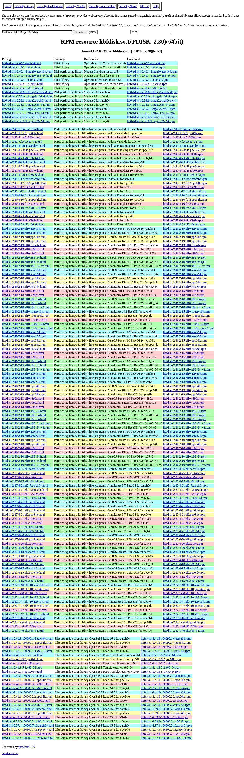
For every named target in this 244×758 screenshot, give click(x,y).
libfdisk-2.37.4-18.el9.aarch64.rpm (184, 551)
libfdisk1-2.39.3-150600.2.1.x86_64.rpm (165, 721)
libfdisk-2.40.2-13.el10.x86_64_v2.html (26, 423)
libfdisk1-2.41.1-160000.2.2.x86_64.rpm (165, 704)
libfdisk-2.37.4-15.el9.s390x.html (22, 576)
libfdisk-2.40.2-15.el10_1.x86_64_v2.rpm (188, 328)
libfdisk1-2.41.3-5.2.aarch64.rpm (161, 655)
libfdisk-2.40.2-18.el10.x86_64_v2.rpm (187, 307)
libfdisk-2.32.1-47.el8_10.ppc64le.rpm (186, 605)
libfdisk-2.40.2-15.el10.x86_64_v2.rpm (187, 369)
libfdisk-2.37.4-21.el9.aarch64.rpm (184, 502)
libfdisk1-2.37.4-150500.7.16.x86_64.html (27, 738)
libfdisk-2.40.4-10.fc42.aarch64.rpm (185, 195)
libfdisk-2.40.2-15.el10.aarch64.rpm (185, 332)
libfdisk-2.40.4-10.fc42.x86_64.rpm (184, 207)
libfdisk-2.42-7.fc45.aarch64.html (22, 129)
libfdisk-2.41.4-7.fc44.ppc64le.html (23, 149)
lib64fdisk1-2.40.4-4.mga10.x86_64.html (27, 75)
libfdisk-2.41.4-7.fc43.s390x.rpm (183, 170)
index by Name (128, 6)
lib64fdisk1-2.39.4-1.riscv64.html (22, 84)
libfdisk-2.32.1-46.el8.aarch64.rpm (184, 618)
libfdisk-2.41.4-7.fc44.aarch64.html (23, 145)
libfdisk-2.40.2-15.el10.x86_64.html (24, 361)
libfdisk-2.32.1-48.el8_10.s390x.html (24, 593)
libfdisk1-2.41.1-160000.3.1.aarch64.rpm (166, 675)
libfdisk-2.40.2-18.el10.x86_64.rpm (184, 299)
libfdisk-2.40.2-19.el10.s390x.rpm (183, 249)
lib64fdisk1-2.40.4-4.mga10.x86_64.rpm (151, 75)
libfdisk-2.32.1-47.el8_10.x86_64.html (25, 614)
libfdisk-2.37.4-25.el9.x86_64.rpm (184, 481)
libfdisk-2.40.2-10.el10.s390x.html (23, 448)
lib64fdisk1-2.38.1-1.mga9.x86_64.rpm (151, 104)
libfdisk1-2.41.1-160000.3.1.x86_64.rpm (165, 688)
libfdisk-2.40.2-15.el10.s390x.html (23, 353)
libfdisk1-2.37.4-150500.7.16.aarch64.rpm (166, 725)
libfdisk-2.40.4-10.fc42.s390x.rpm (183, 203)
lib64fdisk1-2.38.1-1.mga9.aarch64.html (26, 100)
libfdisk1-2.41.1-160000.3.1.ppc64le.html (27, 680)
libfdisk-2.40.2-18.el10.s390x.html (23, 290)
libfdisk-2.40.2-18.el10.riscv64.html (24, 286)
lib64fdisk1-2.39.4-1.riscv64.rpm (147, 84)
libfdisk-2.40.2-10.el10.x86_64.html (24, 456)
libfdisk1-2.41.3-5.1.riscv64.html (22, 671)
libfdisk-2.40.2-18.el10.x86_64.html (24, 299)
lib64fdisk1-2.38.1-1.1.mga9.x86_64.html (27, 96)
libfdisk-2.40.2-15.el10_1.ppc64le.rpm (186, 315)
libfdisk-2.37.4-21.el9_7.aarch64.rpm (185, 485)
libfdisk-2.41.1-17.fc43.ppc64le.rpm (185, 183)
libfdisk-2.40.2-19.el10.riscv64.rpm (184, 245)
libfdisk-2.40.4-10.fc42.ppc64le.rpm (185, 199)
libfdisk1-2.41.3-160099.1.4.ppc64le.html (27, 642)
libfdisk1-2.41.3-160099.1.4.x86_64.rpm (165, 651)
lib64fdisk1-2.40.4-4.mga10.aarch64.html (27, 71)
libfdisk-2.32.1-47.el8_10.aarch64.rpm (186, 601)
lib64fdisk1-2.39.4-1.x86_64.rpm (147, 88)
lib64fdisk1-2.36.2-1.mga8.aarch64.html (26, 108)
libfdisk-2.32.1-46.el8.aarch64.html (23, 618)
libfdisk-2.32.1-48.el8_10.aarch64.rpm (186, 585)
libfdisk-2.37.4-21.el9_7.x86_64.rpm (185, 498)
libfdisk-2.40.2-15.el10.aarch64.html (24, 332)
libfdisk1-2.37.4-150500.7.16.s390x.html (27, 733)
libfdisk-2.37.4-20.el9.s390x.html (22, 543)
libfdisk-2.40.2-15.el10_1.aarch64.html (25, 311)
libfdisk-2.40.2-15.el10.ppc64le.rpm (185, 340)
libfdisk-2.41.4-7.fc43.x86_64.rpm (184, 174)
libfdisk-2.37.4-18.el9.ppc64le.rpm (184, 556)
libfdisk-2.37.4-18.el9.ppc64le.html (23, 556)
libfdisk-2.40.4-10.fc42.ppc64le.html (24, 199)
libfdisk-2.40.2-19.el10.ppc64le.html (24, 236)
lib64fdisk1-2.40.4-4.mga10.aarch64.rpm (152, 71)
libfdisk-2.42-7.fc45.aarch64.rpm (183, 129)
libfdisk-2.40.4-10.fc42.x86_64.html (24, 207)
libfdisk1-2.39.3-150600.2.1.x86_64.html (27, 721)
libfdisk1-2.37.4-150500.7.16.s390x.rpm (165, 733)
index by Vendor (75, 6)
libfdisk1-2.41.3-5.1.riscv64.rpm (160, 671)
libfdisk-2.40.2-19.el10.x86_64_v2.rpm (187, 265)
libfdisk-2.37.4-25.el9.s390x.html (22, 477)
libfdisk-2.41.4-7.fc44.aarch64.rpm (184, 145)
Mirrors (144, 6)
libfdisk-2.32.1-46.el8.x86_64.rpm (184, 630)
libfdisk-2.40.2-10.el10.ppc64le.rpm (185, 440)
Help (156, 6)
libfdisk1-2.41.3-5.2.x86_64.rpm (160, 667)
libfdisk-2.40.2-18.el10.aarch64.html (24, 270)
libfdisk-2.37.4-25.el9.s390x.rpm (183, 477)
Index (8, 6)
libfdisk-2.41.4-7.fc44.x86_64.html (23, 158)
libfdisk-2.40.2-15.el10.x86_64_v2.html (26, 369)
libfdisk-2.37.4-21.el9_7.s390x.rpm (184, 493)
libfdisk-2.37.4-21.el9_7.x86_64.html (24, 498)
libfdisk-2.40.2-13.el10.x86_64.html (24, 411)
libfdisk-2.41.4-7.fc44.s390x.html (22, 154)
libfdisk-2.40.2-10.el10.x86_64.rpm (184, 456)
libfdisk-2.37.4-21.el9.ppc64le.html (23, 510)
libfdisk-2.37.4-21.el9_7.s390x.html (24, 493)
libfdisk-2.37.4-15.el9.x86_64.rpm (184, 580)
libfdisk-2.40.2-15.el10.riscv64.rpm (184, 348)
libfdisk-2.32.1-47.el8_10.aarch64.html (25, 601)
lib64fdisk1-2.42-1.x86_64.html (21, 67)
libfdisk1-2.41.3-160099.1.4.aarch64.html (27, 638)
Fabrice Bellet (10, 753)
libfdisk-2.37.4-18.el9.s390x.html (22, 560)
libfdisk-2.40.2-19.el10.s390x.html (23, 249)
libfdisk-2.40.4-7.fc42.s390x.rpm (183, 220)
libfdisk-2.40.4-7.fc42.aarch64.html (23, 212)
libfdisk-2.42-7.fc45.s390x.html (21, 137)
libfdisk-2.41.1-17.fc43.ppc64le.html (24, 183)
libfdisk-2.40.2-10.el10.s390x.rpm (183, 448)
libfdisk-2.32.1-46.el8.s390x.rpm (183, 626)
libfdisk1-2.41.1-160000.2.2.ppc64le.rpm (166, 696)
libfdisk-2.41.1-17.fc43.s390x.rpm (183, 187)
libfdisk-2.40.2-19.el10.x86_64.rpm (184, 257)
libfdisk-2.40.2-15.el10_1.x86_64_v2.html (27, 328)
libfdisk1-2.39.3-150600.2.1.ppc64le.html (27, 713)
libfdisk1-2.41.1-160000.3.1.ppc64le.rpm (166, 680)
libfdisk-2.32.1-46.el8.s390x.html (22, 626)
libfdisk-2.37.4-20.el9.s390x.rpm (183, 543)
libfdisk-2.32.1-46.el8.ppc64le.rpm (184, 622)
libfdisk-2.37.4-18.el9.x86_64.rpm (184, 564)
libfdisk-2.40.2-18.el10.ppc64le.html (24, 278)
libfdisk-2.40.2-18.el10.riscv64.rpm (184, 286)
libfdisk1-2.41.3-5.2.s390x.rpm (159, 663)
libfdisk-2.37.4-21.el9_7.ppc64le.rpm (185, 489)
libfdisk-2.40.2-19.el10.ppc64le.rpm (185, 236)
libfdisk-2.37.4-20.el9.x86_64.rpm (184, 547)
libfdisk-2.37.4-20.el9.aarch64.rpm (184, 535)
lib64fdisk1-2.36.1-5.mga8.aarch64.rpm (151, 117)
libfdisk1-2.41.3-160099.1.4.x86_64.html (27, 651)
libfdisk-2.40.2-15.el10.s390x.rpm (183, 353)
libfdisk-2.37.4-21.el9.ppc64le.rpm (184, 510)
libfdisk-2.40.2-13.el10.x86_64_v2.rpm (187, 423)
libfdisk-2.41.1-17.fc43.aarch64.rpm (185, 178)
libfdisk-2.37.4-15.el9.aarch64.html (23, 568)
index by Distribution (50, 6)
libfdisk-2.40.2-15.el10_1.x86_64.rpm (186, 324)
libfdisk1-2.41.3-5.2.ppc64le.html (22, 659)
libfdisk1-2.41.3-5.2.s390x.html (21, 663)
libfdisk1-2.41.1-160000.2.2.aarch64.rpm (166, 692)
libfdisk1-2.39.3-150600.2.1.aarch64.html (27, 709)
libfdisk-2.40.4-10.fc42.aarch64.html (24, 195)
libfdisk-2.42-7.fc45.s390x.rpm (182, 137)
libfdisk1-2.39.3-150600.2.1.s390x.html (26, 717)
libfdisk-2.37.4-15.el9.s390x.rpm (183, 576)
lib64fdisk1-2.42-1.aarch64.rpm (146, 63)
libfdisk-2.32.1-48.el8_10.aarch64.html (25, 585)
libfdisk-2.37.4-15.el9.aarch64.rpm (184, 568)
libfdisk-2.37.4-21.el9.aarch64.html (23, 502)
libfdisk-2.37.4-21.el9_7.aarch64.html (25, 485)
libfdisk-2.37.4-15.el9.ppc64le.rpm (184, 572)
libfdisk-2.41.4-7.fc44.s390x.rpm (183, 154)
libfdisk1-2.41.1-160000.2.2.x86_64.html (27, 704)
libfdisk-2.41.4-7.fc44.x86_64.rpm (184, 158)
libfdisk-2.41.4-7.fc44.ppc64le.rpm (184, 149)
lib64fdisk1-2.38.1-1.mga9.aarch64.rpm (151, 100)
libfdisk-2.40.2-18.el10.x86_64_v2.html (26, 307)
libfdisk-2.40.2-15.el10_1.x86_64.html (25, 324)
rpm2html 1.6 (26, 746)
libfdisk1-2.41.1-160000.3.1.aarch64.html (27, 675)
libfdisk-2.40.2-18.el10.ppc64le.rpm (185, 278)
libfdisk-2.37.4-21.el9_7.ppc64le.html (25, 489)
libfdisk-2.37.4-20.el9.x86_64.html (23, 547)
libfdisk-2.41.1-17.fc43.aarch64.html (24, 178)
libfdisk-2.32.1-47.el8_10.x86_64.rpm (186, 614)
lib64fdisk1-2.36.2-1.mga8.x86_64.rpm (151, 113)
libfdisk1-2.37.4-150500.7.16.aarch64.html (28, 725)
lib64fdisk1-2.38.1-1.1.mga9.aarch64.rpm (152, 92)
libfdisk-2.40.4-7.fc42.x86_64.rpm (184, 224)
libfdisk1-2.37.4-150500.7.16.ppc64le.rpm (166, 729)
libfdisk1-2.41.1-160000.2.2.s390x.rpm (164, 700)
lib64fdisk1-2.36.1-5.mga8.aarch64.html (26, 117)
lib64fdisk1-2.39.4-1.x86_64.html (22, 88)
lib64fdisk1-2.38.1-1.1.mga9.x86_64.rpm (152, 96)
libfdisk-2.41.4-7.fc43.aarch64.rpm (184, 162)
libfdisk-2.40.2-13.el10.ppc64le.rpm (185, 386)
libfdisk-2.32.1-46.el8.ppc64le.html (23, 622)
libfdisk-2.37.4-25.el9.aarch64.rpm (184, 469)
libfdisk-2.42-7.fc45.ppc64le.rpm (183, 133)
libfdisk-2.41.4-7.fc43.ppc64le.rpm (184, 166)
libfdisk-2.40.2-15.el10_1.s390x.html (24, 319)
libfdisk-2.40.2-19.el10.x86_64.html (24, 257)
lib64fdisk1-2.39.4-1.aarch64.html (22, 79)
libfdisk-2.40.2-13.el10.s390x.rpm (183, 398)
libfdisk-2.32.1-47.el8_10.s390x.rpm (185, 609)
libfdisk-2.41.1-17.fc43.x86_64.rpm (184, 191)
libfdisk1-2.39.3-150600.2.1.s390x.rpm (164, 717)
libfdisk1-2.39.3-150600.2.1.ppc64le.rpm (166, 713)
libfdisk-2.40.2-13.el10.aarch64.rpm (185, 373)
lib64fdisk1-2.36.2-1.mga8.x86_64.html (26, 113)
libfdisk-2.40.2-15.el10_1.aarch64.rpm (186, 311)
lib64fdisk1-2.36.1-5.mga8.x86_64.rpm (151, 121)
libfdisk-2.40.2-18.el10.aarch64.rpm (185, 270)
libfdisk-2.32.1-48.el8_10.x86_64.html (25, 597)
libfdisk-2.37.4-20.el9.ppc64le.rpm (184, 539)
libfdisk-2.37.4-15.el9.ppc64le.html (23, 572)
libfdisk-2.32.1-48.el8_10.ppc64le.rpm (186, 589)
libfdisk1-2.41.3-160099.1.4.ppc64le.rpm (166, 642)
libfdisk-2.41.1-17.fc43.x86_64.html (24, 191)
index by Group (23, 6)
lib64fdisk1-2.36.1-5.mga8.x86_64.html (26, 121)
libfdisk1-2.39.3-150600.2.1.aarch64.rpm (166, 709)
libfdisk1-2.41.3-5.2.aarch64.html (22, 655)
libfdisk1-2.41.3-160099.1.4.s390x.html (26, 646)
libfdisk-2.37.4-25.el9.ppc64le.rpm (184, 473)
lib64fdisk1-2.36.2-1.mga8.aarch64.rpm (151, 108)
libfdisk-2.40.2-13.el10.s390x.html (23, 398)
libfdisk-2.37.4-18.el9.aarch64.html (23, 551)
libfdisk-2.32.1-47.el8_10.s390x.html (24, 609)
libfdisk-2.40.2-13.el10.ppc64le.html (24, 386)
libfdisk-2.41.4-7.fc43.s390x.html (22, 170)
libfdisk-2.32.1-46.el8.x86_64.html (23, 630)
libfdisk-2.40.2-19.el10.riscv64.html (24, 245)
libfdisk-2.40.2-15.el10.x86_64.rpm (184, 361)
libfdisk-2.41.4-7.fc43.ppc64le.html (23, 166)
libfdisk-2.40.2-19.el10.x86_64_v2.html (26, 265)
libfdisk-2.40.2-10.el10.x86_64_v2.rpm (187, 464)
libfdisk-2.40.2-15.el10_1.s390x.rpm (185, 319)
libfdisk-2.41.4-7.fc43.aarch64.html (23, 162)
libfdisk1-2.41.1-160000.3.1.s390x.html (26, 684)
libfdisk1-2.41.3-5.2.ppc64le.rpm (161, 659)
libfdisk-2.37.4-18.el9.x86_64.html (23, 564)
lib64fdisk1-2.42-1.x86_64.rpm (146, 67)
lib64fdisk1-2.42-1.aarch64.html (21, 63)
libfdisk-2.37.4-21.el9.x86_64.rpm (184, 527)
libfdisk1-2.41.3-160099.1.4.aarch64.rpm (166, 638)
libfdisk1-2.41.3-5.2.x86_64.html (22, 667)
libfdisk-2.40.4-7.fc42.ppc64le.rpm (184, 216)
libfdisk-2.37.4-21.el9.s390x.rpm (183, 518)
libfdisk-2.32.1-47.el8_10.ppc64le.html (25, 605)
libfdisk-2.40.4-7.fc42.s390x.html (22, 220)
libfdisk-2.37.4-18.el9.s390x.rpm (183, 560)
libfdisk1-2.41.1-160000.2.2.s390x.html (26, 700)
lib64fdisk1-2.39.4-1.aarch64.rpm (147, 79)
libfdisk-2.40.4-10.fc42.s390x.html (23, 203)
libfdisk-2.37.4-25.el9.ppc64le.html (23, 473)
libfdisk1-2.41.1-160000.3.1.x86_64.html (27, 688)
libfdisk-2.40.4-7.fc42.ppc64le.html (23, 216)
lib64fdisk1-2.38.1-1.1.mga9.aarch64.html (27, 92)
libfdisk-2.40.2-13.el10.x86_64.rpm (184, 411)
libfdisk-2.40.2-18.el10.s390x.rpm (183, 290)
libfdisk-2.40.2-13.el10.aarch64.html (24, 373)
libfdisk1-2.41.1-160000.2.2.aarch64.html (27, 692)
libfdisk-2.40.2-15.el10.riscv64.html (24, 348)
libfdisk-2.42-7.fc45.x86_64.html (22, 141)
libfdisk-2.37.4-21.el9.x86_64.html (23, 527)
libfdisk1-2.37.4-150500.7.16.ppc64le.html (28, 729)
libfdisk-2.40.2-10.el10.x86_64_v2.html (26, 464)
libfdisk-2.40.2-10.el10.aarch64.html (24, 431)
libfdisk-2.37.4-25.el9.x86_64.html (23, 481)
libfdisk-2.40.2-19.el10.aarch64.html (24, 228)
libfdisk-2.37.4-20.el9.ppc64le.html (23, 539)
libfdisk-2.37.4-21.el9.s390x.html (22, 518)
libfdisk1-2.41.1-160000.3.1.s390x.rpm (164, 684)
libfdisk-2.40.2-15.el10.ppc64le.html (24, 340)
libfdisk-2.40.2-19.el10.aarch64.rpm (185, 228)
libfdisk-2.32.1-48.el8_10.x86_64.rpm (186, 597)
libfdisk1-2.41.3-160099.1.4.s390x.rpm (164, 646)
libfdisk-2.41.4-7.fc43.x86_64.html (23, 174)
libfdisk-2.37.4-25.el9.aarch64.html (23, 469)
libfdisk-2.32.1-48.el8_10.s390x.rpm (185, 593)
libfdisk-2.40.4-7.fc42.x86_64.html (23, 224)
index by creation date (102, 6)
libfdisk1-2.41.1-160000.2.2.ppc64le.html (27, 696)
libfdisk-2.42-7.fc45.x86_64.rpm (183, 141)
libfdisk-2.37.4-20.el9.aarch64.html (23, 535)
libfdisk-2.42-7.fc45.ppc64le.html (22, 133)
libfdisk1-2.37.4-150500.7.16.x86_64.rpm (166, 738)
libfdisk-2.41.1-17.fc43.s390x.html (23, 187)
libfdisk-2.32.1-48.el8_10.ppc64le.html (25, 589)
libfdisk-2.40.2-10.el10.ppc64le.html (24, 440)
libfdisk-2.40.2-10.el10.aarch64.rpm (185, 431)
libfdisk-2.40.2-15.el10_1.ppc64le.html (25, 315)
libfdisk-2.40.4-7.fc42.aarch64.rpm (184, 212)
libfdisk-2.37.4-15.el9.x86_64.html (23, 580)
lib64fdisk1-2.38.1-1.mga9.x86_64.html (26, 104)
